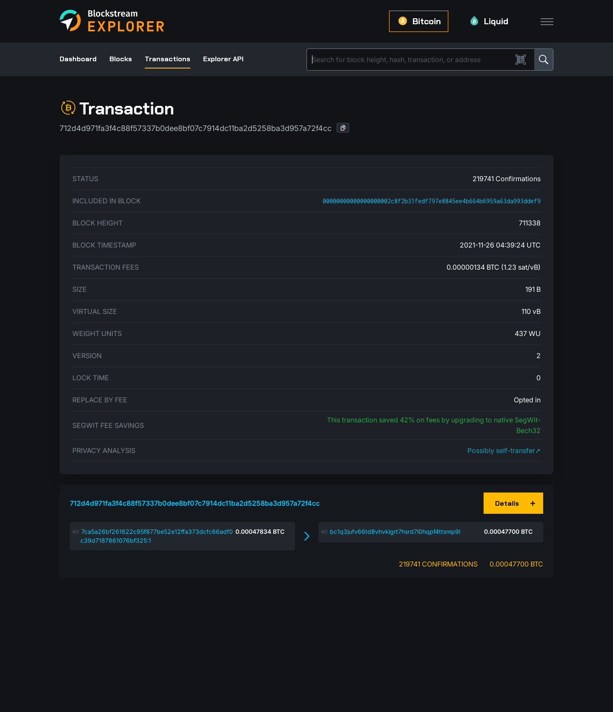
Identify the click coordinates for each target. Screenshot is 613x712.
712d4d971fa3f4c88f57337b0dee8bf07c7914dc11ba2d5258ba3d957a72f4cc (195, 503)
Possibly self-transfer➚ (504, 450)
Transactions (167, 58)
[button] (343, 128)
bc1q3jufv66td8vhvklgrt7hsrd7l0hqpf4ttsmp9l (395, 531)
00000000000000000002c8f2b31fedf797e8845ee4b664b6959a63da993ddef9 (432, 201)
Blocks (120, 58)
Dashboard (78, 58)
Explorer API (223, 58)
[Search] (411, 59)
